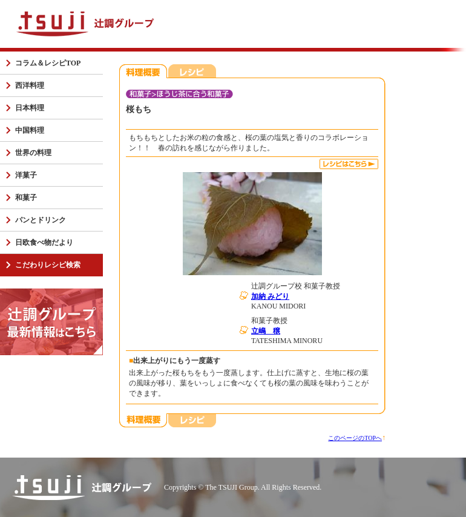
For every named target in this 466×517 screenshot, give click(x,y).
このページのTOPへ (355, 438)
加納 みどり (270, 296)
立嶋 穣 (265, 331)
